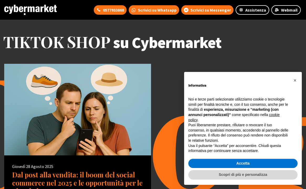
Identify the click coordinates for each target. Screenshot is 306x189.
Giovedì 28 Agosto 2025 (32, 166)
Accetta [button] (243, 163)
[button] (295, 80)
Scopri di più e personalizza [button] (243, 174)
